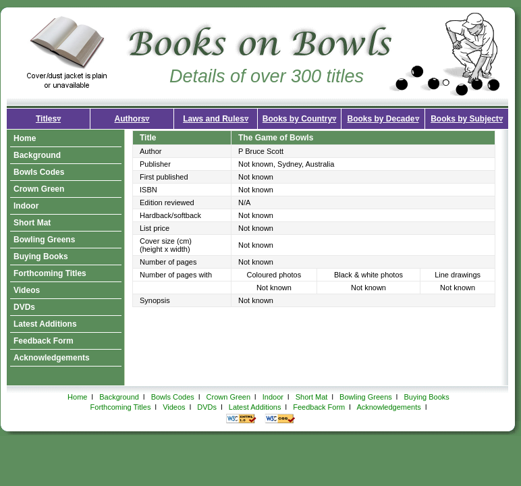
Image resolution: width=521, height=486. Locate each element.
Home (24, 138)
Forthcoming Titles (49, 273)
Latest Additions (45, 324)
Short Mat (32, 222)
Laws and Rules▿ (215, 119)
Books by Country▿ (299, 119)
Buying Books (40, 256)
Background (37, 155)
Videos (26, 290)
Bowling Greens (44, 239)
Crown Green (38, 189)
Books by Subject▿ (467, 119)
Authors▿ (132, 119)
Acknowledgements (51, 357)
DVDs (24, 307)
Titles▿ (48, 119)
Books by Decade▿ (382, 119)
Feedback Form (43, 341)
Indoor (25, 206)
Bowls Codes (38, 172)
